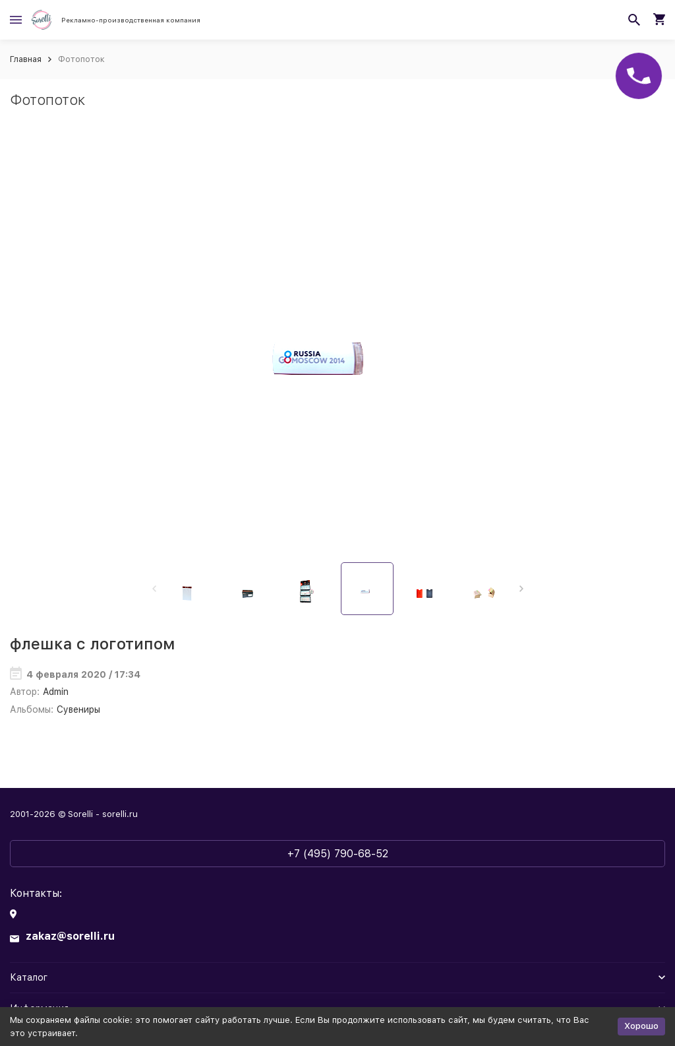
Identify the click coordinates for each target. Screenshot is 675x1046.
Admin (56, 691)
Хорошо (641, 1026)
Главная (26, 59)
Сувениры (78, 709)
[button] (521, 588)
